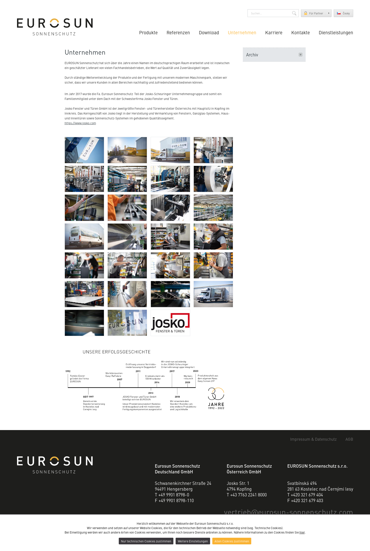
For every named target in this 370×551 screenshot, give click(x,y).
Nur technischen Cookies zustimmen (146, 541)
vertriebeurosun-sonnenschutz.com (290, 511)
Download (209, 32)
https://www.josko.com (80, 123)
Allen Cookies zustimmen (232, 541)
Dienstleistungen (336, 32)
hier (302, 532)
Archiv (274, 54)
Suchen (294, 13)
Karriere (274, 32)
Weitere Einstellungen (193, 541)
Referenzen (179, 32)
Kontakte (300, 32)
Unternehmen (242, 32)
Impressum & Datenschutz (314, 439)
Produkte (149, 32)
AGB (349, 439)
